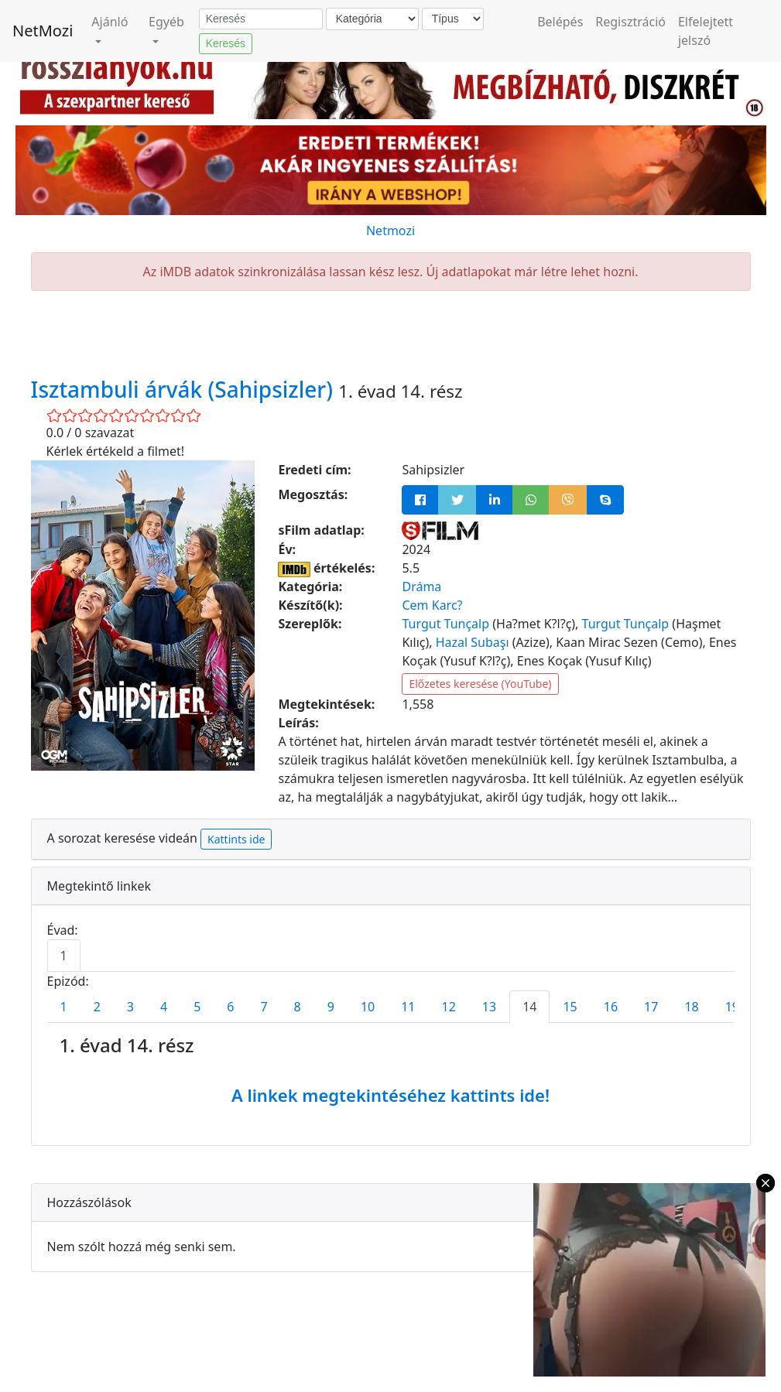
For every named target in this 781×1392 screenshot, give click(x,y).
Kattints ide (236, 839)
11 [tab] (408, 1006)
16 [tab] (611, 1006)
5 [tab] (197, 1006)
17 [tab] (651, 1006)
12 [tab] (449, 1006)
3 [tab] (130, 1006)
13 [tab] (489, 1006)
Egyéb (166, 21)
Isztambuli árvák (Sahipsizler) (185, 389)
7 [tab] (263, 1006)
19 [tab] (732, 1006)
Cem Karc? (432, 605)
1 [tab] (63, 955)
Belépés (560, 21)
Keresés (225, 43)
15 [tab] (570, 1006)
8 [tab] (297, 1006)
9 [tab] (330, 1006)
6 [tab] (230, 1006)
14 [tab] (529, 1006)
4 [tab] (163, 1006)
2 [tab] (97, 1006)
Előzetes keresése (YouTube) (480, 683)
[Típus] (453, 19)
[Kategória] (372, 19)
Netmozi (390, 230)
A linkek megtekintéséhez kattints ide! (390, 1094)
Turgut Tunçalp (445, 623)
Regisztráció (630, 21)
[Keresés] (261, 19)
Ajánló (109, 21)
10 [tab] (368, 1006)
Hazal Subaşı (472, 642)
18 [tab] (691, 1006)
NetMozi (42, 30)
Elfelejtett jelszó (705, 31)
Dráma (421, 586)
